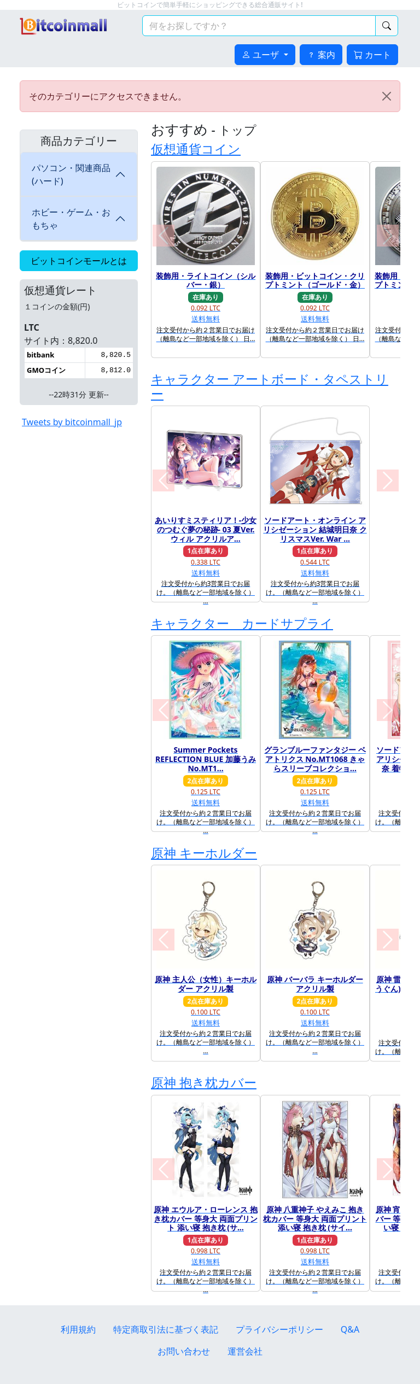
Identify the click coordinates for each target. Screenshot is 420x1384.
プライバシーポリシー (279, 1329)
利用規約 (78, 1329)
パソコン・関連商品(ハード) (71, 174)
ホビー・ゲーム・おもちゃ (71, 218)
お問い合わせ (184, 1351)
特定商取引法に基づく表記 (165, 1329)
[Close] (387, 96)
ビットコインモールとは (79, 261)
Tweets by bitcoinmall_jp (72, 422)
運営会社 (245, 1351)
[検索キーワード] (259, 25)
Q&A (350, 1329)
